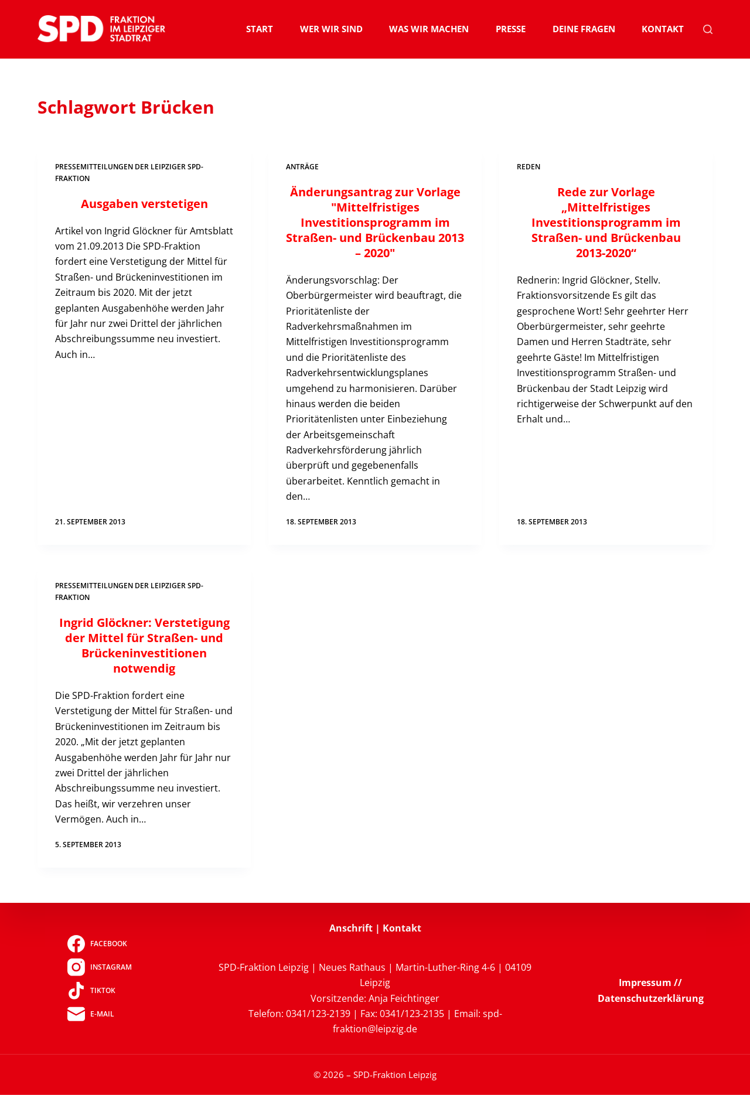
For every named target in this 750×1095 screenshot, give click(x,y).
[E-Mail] (99, 1013)
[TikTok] (99, 990)
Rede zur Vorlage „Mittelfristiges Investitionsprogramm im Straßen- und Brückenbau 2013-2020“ (606, 222)
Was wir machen (429, 29)
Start (259, 29)
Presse (511, 29)
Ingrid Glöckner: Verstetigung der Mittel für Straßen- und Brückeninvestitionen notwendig (144, 645)
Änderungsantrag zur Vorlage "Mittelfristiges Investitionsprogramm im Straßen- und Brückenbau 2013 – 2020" (375, 222)
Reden (528, 167)
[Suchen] (707, 29)
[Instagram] (99, 966)
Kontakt (663, 29)
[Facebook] (99, 943)
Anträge (302, 167)
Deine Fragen (584, 29)
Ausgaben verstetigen (144, 204)
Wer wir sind (331, 29)
